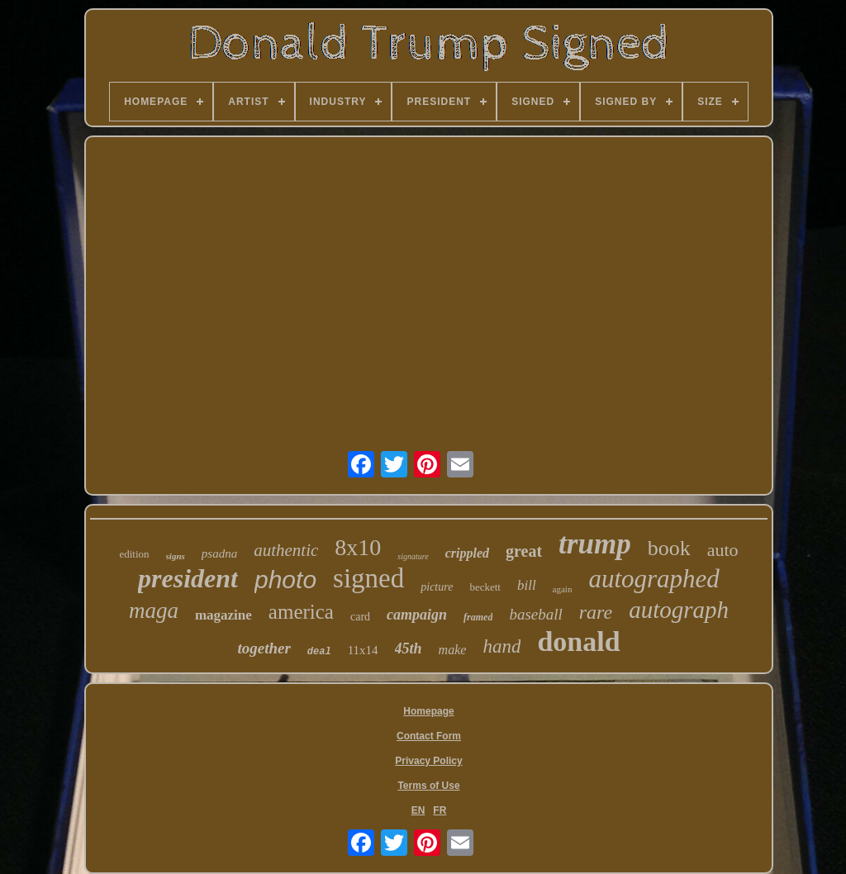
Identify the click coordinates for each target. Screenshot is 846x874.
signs (175, 556)
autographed (653, 578)
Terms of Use (428, 785)
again (563, 589)
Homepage (428, 711)
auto (723, 549)
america (301, 612)
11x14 (363, 650)
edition (134, 554)
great (524, 551)
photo (285, 579)
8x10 (358, 547)
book (669, 548)
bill (526, 585)
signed (368, 578)
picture (437, 587)
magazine (223, 615)
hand (501, 646)
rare (595, 612)
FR (439, 810)
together (263, 648)
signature (412, 556)
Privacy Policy (428, 761)
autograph (679, 609)
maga (153, 610)
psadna (219, 553)
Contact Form (429, 736)
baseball (535, 614)
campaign (417, 614)
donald (578, 641)
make (453, 650)
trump (594, 544)
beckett (485, 587)
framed (477, 617)
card (360, 616)
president (188, 578)
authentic (286, 550)
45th (408, 648)
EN (418, 810)
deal (319, 652)
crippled (467, 553)
